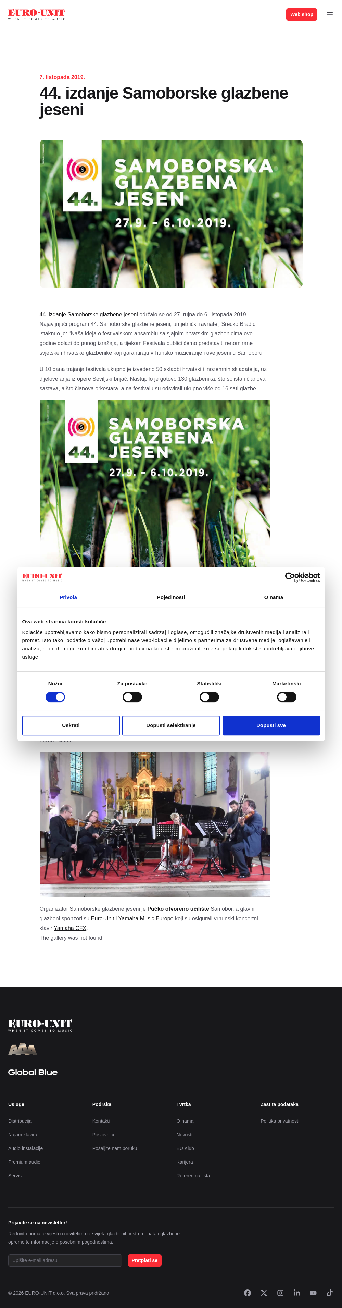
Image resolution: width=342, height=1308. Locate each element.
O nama (185, 1121)
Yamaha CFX (70, 928)
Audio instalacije (25, 1148)
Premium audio (24, 1162)
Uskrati (71, 725)
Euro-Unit (102, 918)
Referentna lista (193, 1175)
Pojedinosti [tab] (171, 597)
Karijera (185, 1162)
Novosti (185, 1134)
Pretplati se (144, 1260)
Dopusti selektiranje (171, 725)
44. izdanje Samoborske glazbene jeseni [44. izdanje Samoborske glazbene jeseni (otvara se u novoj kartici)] (89, 314)
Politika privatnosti (280, 1121)
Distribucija (19, 1121)
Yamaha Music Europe (146, 918)
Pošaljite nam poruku (114, 1148)
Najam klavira (22, 1134)
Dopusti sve (271, 725)
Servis (15, 1175)
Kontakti (101, 1121)
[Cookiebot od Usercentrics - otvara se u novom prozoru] (290, 577)
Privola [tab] (68, 597)
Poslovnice (104, 1134)
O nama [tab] (273, 597)
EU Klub (185, 1148)
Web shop (301, 14)
